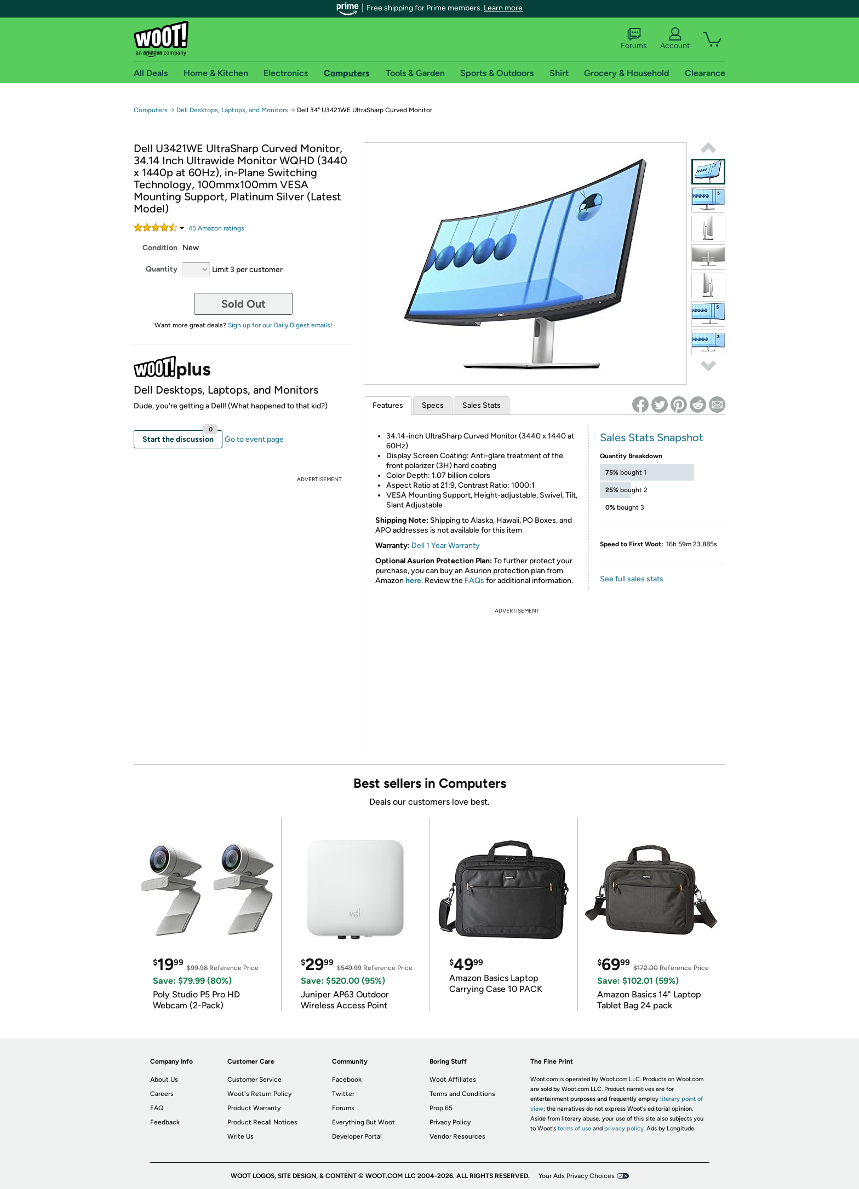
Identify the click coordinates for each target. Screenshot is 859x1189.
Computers (151, 110)
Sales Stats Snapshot (651, 437)
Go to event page (254, 439)
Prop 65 (441, 1108)
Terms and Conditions (462, 1094)
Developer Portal (357, 1136)
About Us (164, 1079)
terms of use (574, 1128)
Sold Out (243, 303)
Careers (162, 1094)
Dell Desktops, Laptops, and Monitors (232, 110)
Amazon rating (216, 228)
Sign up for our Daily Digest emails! (280, 325)
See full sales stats (631, 579)
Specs (433, 405)
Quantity (161, 269)
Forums (634, 38)
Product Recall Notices (262, 1122)
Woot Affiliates (453, 1079)
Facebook (347, 1079)
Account (675, 38)
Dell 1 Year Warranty (445, 545)
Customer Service (254, 1079)
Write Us (240, 1136)
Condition (159, 247)
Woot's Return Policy (259, 1094)
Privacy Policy (450, 1122)
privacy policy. (624, 1128)
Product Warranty (253, 1108)
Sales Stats (481, 405)
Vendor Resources (457, 1136)
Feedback (165, 1122)
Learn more (503, 8)
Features (388, 405)
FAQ (156, 1108)
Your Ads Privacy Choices (577, 1176)
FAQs (474, 580)
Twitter (343, 1094)
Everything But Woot (363, 1122)
